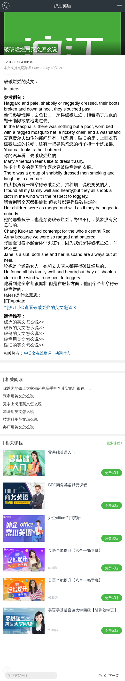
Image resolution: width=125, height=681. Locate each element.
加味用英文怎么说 (18, 412)
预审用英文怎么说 (18, 396)
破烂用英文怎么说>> (24, 339)
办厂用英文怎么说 (18, 427)
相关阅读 (14, 379)
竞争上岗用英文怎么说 (22, 404)
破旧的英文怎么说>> (24, 345)
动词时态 (62, 353)
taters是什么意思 (21, 295)
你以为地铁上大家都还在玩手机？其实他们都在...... (47, 388)
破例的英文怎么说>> (24, 333)
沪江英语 (62, 5)
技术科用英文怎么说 (20, 419)
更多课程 (113, 443)
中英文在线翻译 (37, 353)
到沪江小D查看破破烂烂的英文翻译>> (41, 307)
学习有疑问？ (18, 675)
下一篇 (114, 676)
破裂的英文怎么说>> (24, 327)
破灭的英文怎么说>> (24, 321)
